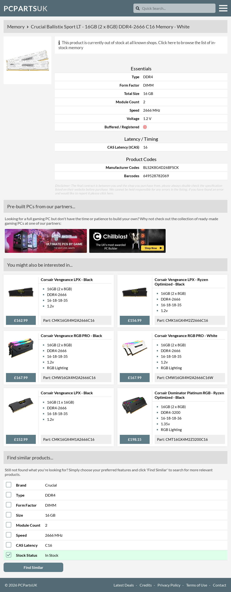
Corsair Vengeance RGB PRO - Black (71, 335)
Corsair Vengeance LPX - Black (67, 279)
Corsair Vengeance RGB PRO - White (186, 335)
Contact (219, 585)
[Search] (137, 8)
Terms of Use (196, 585)
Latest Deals (124, 585)
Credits (146, 585)
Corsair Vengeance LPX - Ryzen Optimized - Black (181, 281)
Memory (16, 26)
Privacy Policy (169, 585)
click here (106, 193)
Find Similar (33, 567)
